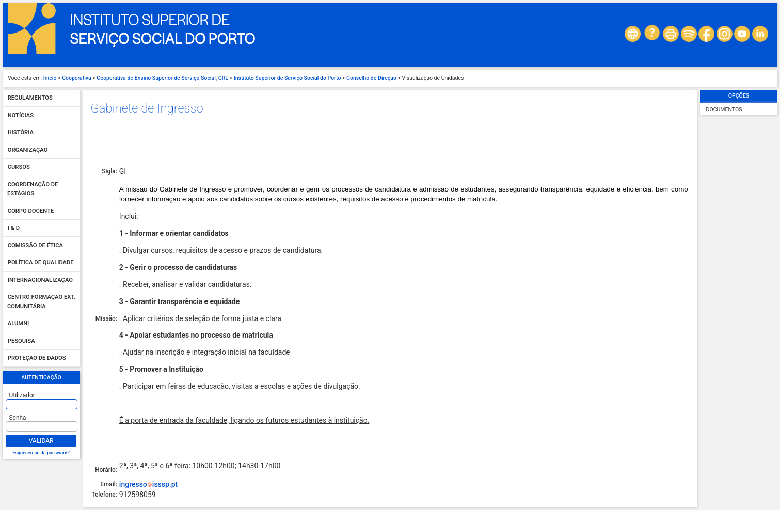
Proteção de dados (37, 358)
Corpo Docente (31, 211)
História (21, 133)
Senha (17, 417)
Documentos (724, 109)
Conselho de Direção (371, 78)
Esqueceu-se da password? (41, 452)
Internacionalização (40, 280)
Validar (41, 440)
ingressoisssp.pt (148, 484)
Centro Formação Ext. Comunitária (41, 302)
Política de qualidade (41, 263)
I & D (14, 228)
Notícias (21, 115)
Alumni (18, 324)
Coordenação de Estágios (32, 189)
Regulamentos (30, 98)
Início (50, 78)
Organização (28, 150)
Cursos (19, 167)
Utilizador (22, 395)
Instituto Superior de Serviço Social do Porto (287, 78)
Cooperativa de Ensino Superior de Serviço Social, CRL (162, 78)
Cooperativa (76, 78)
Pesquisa (21, 341)
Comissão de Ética (35, 245)
